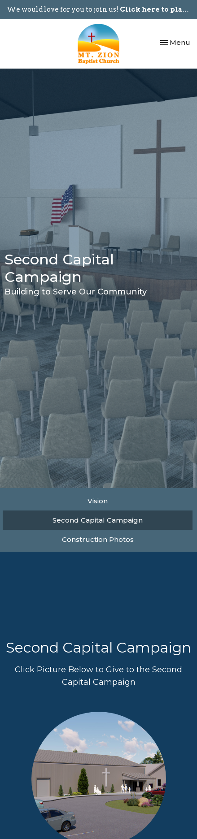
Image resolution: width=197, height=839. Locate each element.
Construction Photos (98, 539)
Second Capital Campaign (98, 520)
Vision (98, 501)
